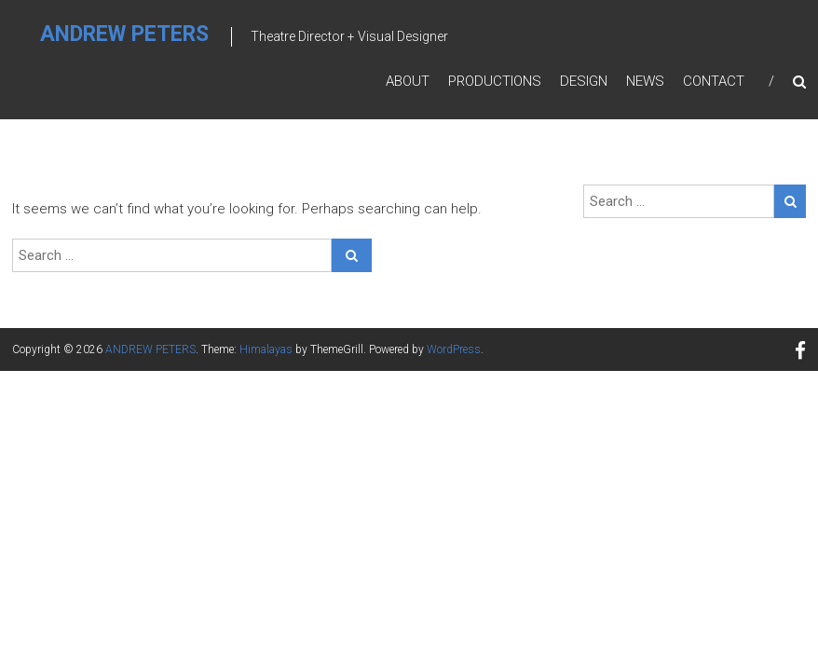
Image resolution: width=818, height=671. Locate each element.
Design (583, 81)
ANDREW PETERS (124, 34)
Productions (494, 81)
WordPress (454, 349)
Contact (713, 81)
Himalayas (266, 349)
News (645, 81)
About (407, 81)
